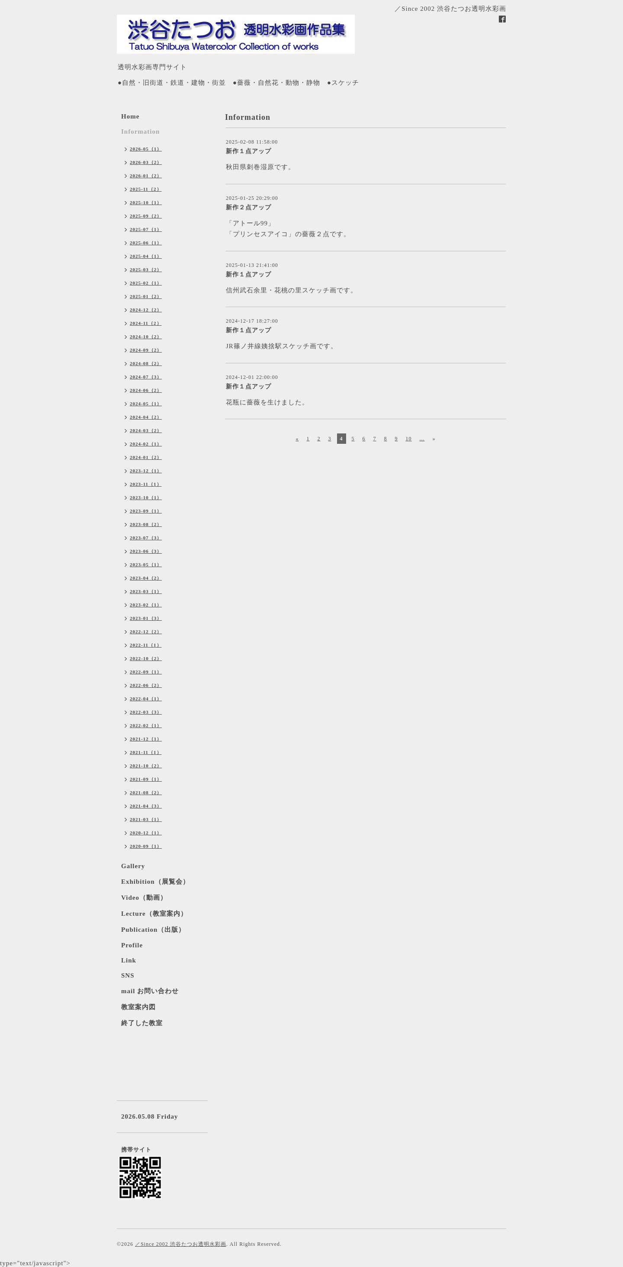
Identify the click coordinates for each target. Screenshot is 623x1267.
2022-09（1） (146, 671)
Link (128, 960)
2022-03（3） (146, 712)
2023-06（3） (146, 551)
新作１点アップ (248, 151)
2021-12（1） (146, 738)
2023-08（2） (146, 524)
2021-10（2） (146, 765)
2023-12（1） (146, 470)
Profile (132, 945)
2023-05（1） (146, 564)
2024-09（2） (146, 350)
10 (409, 439)
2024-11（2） (146, 323)
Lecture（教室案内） (154, 913)
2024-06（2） (146, 390)
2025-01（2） (146, 296)
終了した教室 (142, 1023)
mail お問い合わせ (150, 991)
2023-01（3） (146, 618)
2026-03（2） (146, 162)
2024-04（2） (146, 417)
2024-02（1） (146, 443)
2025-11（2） (146, 189)
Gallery (133, 866)
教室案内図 (138, 1007)
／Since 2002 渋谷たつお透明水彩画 (180, 1244)
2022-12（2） (146, 631)
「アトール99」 (250, 223)
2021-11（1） (146, 752)
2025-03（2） (146, 269)
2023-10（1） (146, 497)
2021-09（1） (146, 779)
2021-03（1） (146, 819)
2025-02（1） (146, 282)
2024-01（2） (146, 457)
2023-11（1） (146, 484)
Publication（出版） (153, 929)
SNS (128, 975)
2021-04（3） (146, 805)
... (422, 439)
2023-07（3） (146, 537)
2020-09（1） (146, 846)
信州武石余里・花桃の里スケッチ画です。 (291, 290)
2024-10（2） (146, 336)
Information (140, 131)
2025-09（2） (146, 215)
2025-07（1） (146, 229)
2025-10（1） (146, 202)
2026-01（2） (146, 175)
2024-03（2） (146, 430)
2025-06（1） (146, 242)
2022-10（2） (146, 658)
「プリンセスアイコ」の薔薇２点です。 (288, 234)
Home (130, 116)
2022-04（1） (146, 698)
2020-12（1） (146, 832)
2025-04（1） (146, 256)
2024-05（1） (146, 403)
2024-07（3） (146, 376)
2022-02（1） (146, 725)
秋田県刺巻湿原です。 (260, 167)
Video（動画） (144, 897)
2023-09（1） (146, 510)
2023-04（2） (146, 578)
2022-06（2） (146, 685)
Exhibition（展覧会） (155, 881)
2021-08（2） (146, 792)
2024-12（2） (146, 309)
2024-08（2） (146, 363)
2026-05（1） (146, 148)
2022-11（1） (146, 645)
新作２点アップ (248, 207)
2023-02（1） (146, 604)
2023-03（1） (146, 591)
